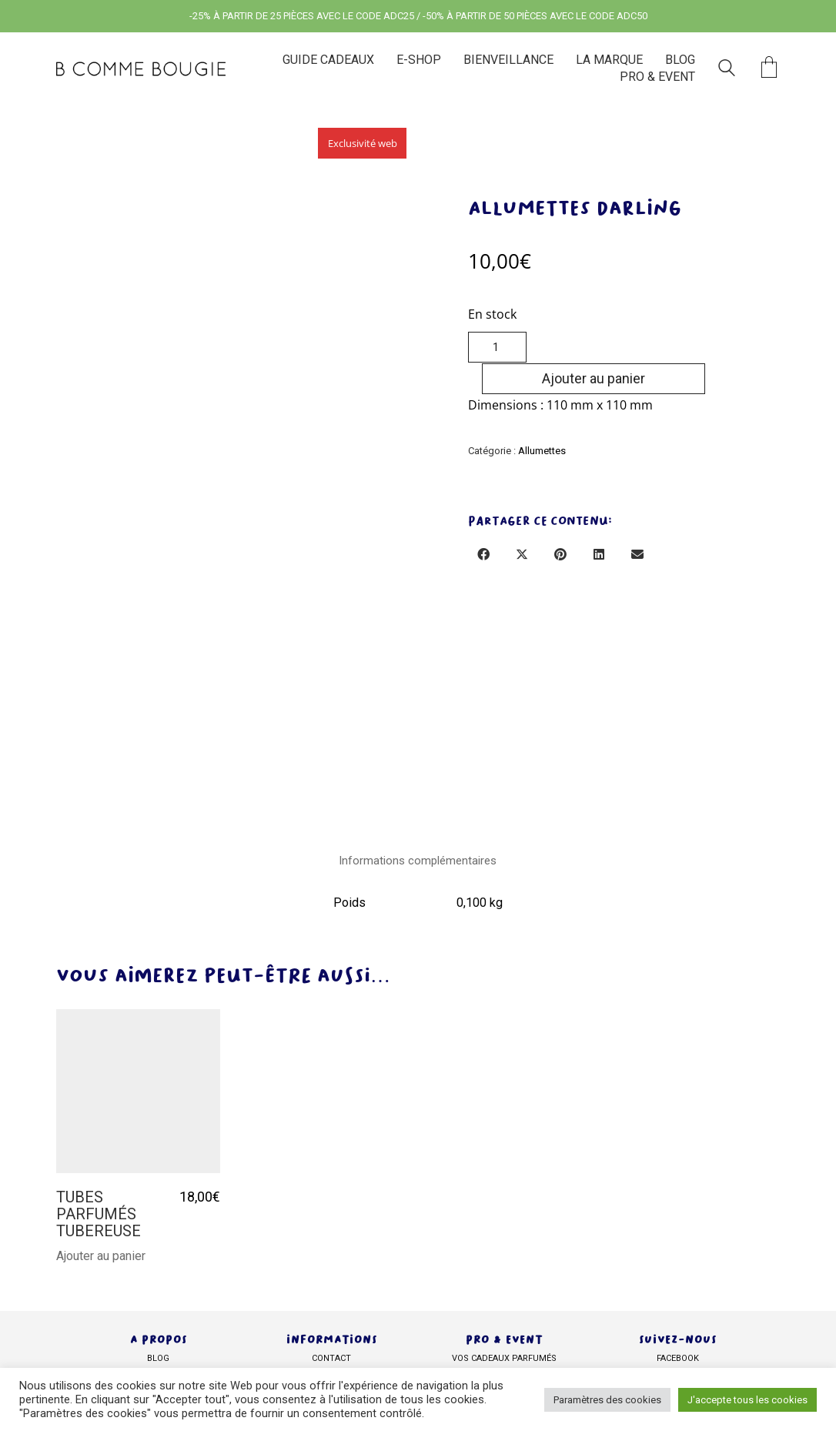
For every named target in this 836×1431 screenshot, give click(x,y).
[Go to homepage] (141, 69)
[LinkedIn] (599, 523)
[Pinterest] (560, 523)
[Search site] (726, 70)
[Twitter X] (522, 523)
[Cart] (769, 68)
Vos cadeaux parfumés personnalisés (504, 1363)
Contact (331, 1355)
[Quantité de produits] (497, 347)
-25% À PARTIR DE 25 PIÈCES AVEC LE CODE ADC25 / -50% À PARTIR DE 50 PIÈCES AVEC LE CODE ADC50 (418, 16)
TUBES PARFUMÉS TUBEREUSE (98, 1210)
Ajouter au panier (651, 347)
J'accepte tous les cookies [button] (747, 1400)
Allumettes (542, 419)
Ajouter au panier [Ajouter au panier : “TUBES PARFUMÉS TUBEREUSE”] (100, 1253)
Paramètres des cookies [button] (607, 1400)
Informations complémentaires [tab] (418, 860)
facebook (678, 1355)
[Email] (637, 523)
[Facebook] (483, 523)
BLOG (158, 1355)
